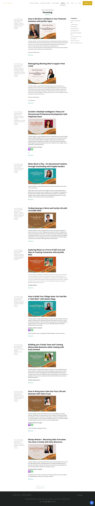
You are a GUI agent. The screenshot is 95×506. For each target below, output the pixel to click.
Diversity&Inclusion (17, 72)
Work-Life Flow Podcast (47, 10)
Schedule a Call (87, 3)
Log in (79, 3)
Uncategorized (75, 28)
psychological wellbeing (18, 70)
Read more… (31, 55)
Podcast (19, 24)
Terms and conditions (26, 494)
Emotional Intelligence (75, 21)
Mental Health (21, 69)
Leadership (21, 23)
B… (29, 152)
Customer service (16, 494)
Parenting (16, 24)
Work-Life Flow (17, 73)
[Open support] (92, 503)
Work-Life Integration (76, 42)
